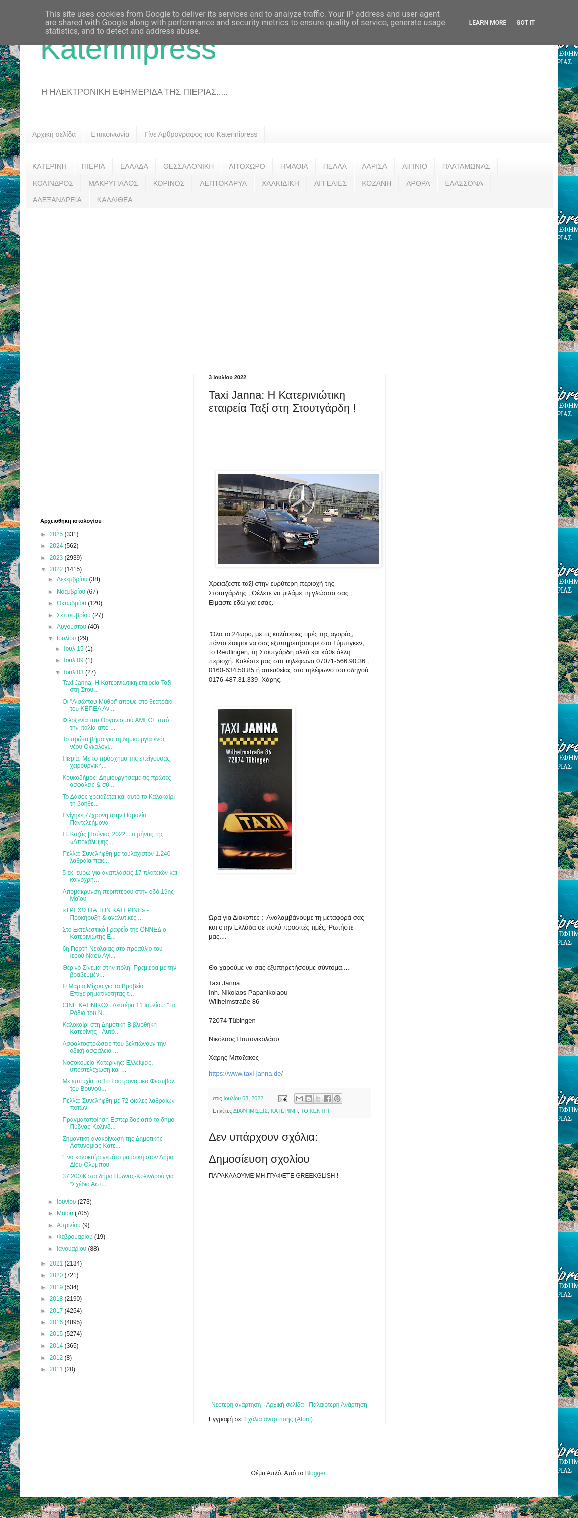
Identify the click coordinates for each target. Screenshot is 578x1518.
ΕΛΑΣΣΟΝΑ (464, 183)
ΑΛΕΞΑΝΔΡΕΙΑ (57, 200)
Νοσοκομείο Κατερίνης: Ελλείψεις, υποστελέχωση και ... (107, 1066)
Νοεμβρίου (72, 591)
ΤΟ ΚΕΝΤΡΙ (315, 1111)
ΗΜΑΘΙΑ (294, 166)
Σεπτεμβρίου (74, 615)
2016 (57, 1322)
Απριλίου (69, 1225)
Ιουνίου (67, 1201)
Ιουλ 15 (74, 648)
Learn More (488, 22)
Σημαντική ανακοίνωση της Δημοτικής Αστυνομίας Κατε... (112, 1142)
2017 (57, 1310)
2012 (57, 1357)
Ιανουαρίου (72, 1248)
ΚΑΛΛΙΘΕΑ (115, 200)
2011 (57, 1369)
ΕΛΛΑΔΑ (134, 166)
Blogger (315, 1473)
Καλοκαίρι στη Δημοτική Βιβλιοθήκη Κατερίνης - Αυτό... (109, 1028)
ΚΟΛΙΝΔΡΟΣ (53, 183)
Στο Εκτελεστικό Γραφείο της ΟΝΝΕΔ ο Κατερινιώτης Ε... (114, 933)
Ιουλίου (67, 638)
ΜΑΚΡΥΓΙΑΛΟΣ (113, 183)
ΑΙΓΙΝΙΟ (414, 166)
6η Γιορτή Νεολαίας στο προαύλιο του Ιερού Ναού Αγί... (112, 952)
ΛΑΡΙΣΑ (374, 166)
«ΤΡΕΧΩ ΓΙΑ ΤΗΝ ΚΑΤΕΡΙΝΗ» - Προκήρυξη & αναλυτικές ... (105, 914)
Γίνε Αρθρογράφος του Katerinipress (200, 134)
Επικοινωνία (110, 134)
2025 (57, 534)
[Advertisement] (289, 283)
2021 (57, 1263)
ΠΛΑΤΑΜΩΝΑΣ (466, 166)
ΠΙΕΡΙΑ (93, 166)
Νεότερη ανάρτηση (236, 1404)
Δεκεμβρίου (73, 579)
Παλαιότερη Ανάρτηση (338, 1404)
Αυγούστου (72, 626)
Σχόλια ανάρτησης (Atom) (278, 1419)
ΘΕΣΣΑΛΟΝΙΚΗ (188, 166)
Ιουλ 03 (74, 672)
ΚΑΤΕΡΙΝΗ (49, 166)
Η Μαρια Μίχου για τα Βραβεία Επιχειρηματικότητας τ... (102, 990)
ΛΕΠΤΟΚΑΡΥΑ (223, 183)
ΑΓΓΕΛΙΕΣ (330, 183)
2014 (57, 1346)
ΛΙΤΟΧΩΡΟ (247, 166)
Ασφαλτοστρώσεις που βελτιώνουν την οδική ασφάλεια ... (114, 1047)
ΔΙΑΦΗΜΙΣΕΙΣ (250, 1111)
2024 (57, 545)
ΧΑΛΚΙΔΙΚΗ (280, 183)
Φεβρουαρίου (75, 1236)
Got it (525, 22)
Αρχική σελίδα (54, 134)
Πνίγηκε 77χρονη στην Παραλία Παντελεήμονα (104, 819)
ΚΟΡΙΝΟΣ (169, 183)
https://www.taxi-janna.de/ (246, 1073)
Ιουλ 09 (74, 660)
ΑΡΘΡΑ (418, 183)
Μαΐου (66, 1213)
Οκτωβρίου (72, 603)
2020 (57, 1275)
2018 (57, 1298)
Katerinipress (128, 48)
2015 (57, 1333)
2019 (57, 1287)
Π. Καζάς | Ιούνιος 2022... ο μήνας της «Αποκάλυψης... (112, 838)
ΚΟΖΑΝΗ (376, 183)
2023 (57, 557)
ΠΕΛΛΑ (335, 166)
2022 (57, 569)
